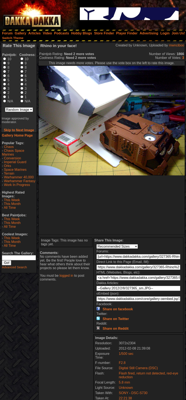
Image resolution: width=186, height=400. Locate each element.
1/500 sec (126, 353)
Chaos (9, 147)
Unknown (126, 387)
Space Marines (15, 169)
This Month (12, 204)
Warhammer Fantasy (19, 181)
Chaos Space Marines (13, 152)
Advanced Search (14, 267)
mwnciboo (176, 45)
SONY (123, 393)
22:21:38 (125, 398)
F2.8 (122, 363)
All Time (10, 207)
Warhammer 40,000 (19, 177)
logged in (66, 275)
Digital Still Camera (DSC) (138, 368)
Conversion (12, 158)
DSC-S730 (139, 393)
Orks (7, 166)
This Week (12, 200)
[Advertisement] (112, 205)
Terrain (9, 173)
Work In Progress (17, 185)
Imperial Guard (15, 162)
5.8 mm (124, 382)
